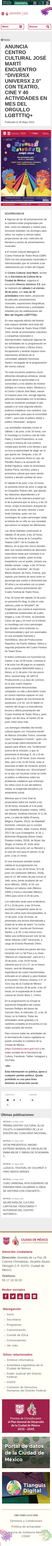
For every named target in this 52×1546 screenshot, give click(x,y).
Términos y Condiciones (26, 1520)
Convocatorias (16, 1340)
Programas (14, 1324)
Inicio (10, 1314)
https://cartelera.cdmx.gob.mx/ (22, 1048)
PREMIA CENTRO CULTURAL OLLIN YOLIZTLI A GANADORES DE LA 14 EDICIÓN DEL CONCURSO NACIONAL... (26, 1127)
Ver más (12, 1345)
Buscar (33, 26)
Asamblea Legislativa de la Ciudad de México (25, 1366)
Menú (5, 26)
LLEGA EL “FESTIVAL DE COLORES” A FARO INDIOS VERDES (26, 1167)
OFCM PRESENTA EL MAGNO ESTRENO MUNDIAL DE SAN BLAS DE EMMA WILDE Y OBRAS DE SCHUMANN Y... (26, 1148)
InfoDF (11, 1382)
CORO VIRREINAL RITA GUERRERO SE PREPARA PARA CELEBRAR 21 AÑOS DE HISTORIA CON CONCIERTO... (26, 1184)
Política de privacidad (26, 1526)
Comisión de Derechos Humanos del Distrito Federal (26, 1389)
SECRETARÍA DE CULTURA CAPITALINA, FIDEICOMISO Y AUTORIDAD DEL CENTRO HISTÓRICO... (26, 1206)
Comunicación (16, 1329)
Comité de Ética (17, 1335)
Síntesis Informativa (20, 1359)
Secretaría (14, 1319)
